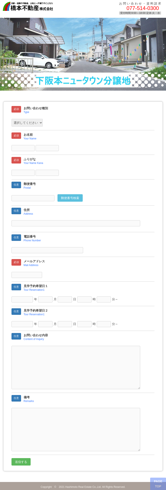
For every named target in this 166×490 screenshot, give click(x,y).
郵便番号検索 (70, 198)
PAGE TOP (158, 484)
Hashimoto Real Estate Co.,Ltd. (83, 486)
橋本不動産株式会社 (38, 8)
